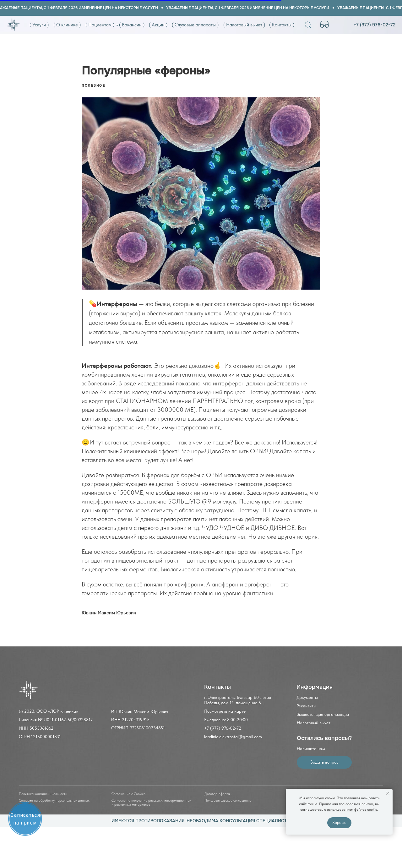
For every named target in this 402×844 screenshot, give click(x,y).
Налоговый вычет (313, 722)
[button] (324, 762)
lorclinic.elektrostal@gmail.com (233, 736)
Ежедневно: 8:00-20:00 (226, 719)
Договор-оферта (217, 794)
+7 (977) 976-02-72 (374, 25)
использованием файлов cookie (352, 809)
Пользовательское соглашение (228, 800)
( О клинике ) (67, 25)
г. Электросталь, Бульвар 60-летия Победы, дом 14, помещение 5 (237, 700)
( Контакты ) (281, 25)
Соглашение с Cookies (128, 794)
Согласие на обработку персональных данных (54, 800)
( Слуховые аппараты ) (195, 25)
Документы (307, 697)
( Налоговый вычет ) (244, 25)
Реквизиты (306, 705)
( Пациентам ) (99, 25)
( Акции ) (158, 25)
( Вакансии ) (131, 25)
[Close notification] (388, 793)
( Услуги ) (39, 25)
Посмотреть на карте (225, 711)
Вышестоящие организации (322, 714)
